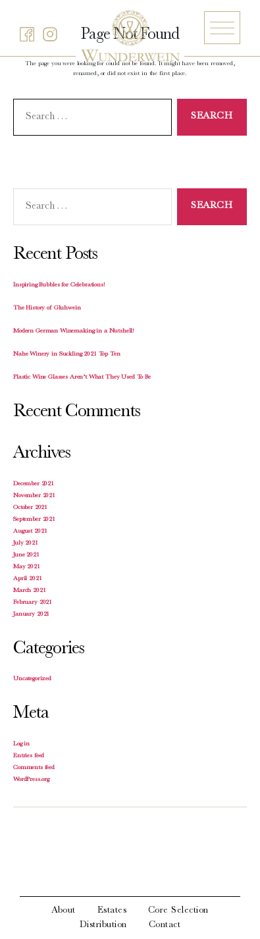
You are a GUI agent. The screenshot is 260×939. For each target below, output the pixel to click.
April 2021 (27, 579)
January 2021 (31, 614)
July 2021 (25, 543)
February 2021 (32, 602)
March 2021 (29, 590)
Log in (21, 744)
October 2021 (30, 507)
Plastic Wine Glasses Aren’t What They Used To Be (82, 377)
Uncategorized (32, 679)
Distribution (103, 925)
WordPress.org (31, 779)
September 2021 (34, 519)
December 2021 (33, 484)
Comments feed (34, 768)
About (63, 910)
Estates (112, 910)
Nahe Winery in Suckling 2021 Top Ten (66, 354)
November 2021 (34, 496)
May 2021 (26, 567)
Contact (165, 925)
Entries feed (28, 756)
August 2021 (30, 531)
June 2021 (26, 555)
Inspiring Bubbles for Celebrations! (59, 285)
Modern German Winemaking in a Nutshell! (73, 331)
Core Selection (178, 910)
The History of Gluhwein (47, 308)
